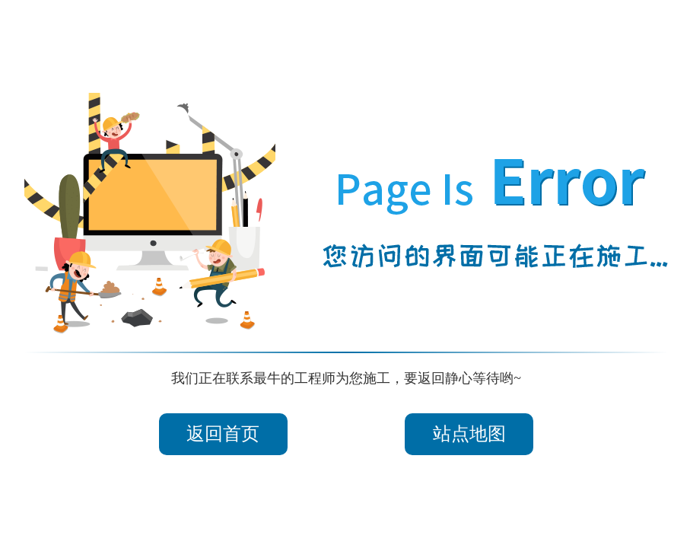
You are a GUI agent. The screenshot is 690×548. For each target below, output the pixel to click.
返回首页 (222, 434)
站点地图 (469, 434)
